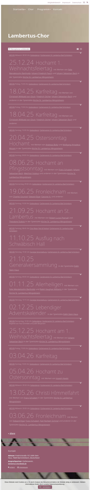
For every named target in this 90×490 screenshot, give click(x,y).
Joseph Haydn (62, 378)
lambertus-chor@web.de (17, 463)
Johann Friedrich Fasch (42, 73)
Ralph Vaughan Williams (51, 289)
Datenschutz (76, 2)
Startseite (19, 9)
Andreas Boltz (52, 144)
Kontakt (57, 9)
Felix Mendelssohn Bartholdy (22, 289)
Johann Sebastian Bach (67, 73)
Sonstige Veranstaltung (38, 252)
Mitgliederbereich (54, 2)
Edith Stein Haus (70, 314)
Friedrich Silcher (43, 96)
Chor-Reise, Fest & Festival (39, 228)
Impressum (66, 2)
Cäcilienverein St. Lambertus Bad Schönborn (56, 55)
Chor (31, 9)
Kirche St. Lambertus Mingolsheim (38, 77)
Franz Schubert (65, 169)
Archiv (12, 55)
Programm (44, 9)
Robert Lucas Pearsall (59, 217)
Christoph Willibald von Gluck (22, 96)
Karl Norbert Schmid (49, 420)
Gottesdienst (34, 55)
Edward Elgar (34, 196)
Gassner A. (46, 196)
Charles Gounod (20, 196)
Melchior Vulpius (31, 173)
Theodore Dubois (17, 221)
